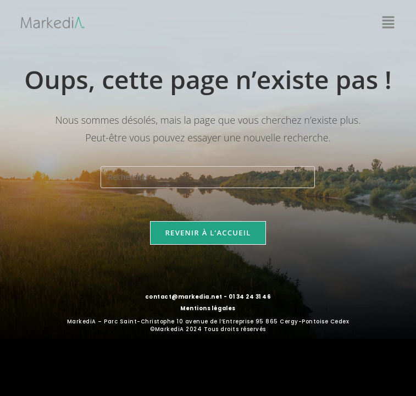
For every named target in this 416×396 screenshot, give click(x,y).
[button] (389, 22)
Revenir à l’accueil (208, 233)
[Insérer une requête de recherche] (208, 177)
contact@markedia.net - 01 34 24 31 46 (208, 296)
